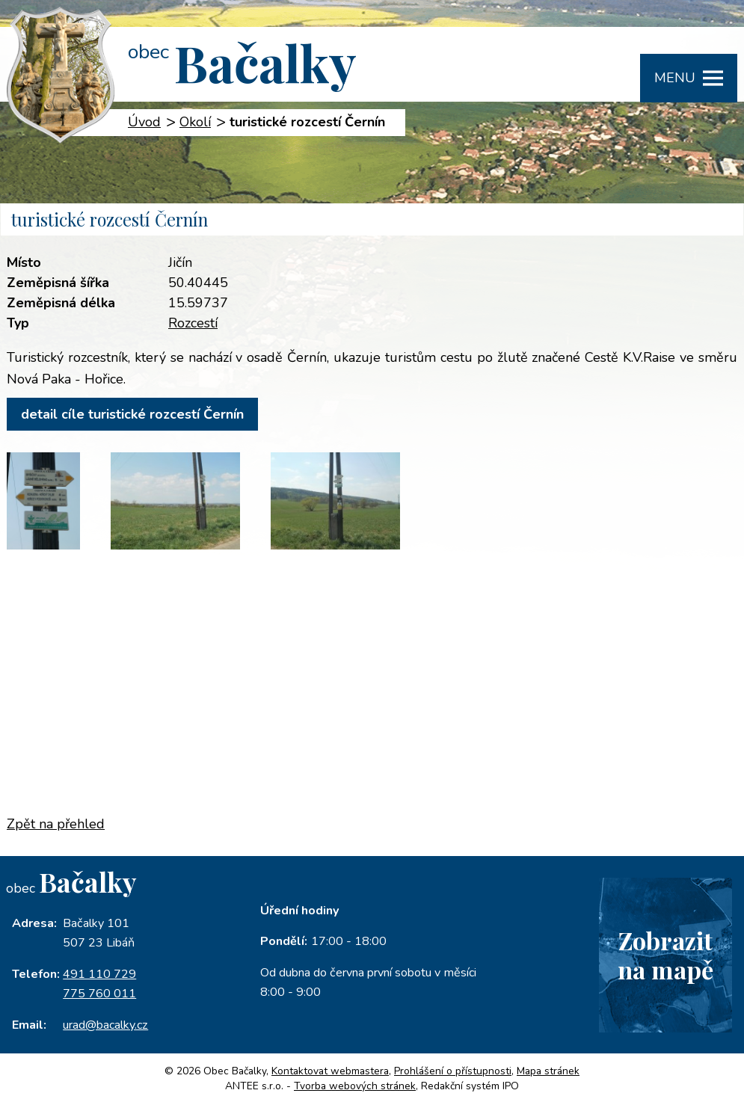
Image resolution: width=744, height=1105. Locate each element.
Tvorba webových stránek (355, 1086)
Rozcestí (193, 323)
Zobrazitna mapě (665, 954)
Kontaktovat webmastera (330, 1071)
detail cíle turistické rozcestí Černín (132, 414)
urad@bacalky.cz (105, 1025)
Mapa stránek (548, 1071)
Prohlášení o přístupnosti (452, 1071)
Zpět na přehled (56, 824)
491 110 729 (99, 974)
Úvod (144, 122)
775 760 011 (99, 993)
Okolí (195, 122)
